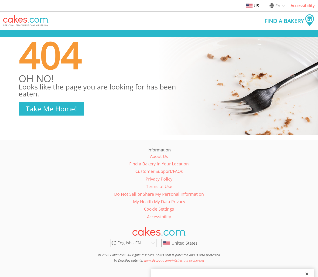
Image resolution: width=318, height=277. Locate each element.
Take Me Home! (51, 108)
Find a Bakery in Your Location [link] (159, 164)
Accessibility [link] (303, 5)
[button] (25, 21)
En (277, 5)
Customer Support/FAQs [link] (159, 171)
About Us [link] (159, 156)
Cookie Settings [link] (159, 209)
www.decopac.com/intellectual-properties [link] (174, 260)
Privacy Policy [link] (159, 179)
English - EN (129, 243)
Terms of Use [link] (159, 186)
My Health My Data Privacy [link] (159, 201)
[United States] (185, 243)
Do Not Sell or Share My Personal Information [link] (159, 194)
